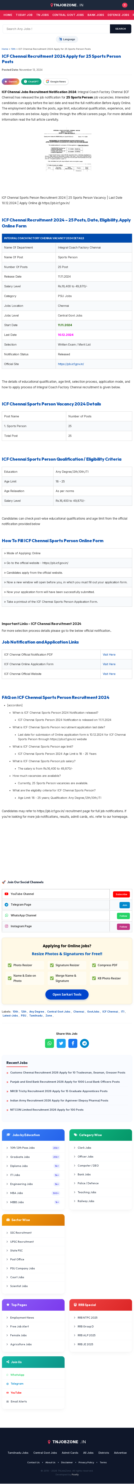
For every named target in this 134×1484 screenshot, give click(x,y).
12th (24, 1011)
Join (124, 905)
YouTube (14, 1393)
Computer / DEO (86, 1166)
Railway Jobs (84, 1201)
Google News (56, 81)
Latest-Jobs (11, 1015)
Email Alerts (16, 1402)
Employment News (20, 1318)
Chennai (79, 1011)
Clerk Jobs (82, 1148)
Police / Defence (86, 1183)
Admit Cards (70, 1453)
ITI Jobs (33, 1175)
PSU (24, 1015)
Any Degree (37, 1011)
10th (16, 1011)
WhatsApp (15, 1375)
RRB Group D (84, 1327)
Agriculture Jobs (19, 1344)
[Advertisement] (67, 850)
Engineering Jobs (33, 1184)
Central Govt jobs (68, 15)
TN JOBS (42, 15)
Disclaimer (67, 1462)
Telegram (14, 1384)
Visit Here (109, 654)
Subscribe (121, 894)
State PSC (14, 1251)
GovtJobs (93, 1011)
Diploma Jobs (33, 1166)
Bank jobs (96, 15)
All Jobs (88, 1453)
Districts (103, 1453)
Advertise (120, 1453)
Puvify (75, 1474)
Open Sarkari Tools (67, 995)
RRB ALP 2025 (84, 1336)
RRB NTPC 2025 (85, 1318)
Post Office (15, 1260)
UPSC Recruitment (20, 1242)
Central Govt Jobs (59, 1011)
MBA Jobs (33, 1193)
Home (8, 15)
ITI (123, 1011)
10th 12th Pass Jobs (33, 1148)
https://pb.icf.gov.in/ (71, 364)
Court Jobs (15, 1277)
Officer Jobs (83, 1157)
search (120, 28)
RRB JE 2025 (83, 1344)
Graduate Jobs (33, 1157)
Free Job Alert (17, 1327)
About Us (50, 1462)
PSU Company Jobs (20, 1268)
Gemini (10, 81)
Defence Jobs (118, 15)
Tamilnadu (36, 1015)
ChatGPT (31, 81)
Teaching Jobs (85, 1192)
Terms (103, 1462)
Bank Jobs (82, 1174)
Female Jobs (16, 1336)
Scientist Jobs (17, 1286)
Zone (49, 1015)
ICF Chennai (110, 1011)
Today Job (24, 15)
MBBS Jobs (33, 1202)
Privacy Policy (86, 1462)
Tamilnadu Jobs (18, 1453)
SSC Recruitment (19, 1233)
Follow (123, 916)
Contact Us (33, 1462)
